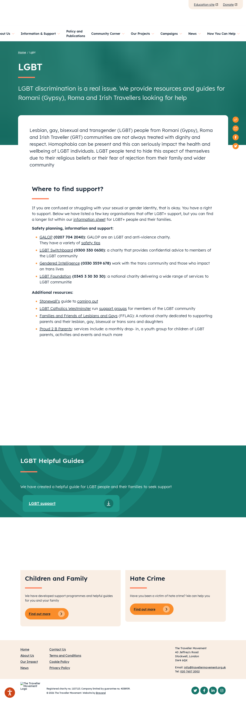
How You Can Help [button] (221, 34)
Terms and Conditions (65, 655)
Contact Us (57, 649)
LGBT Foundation (55, 276)
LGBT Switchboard (56, 250)
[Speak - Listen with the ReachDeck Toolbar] (10, 692)
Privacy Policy (59, 668)
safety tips (90, 242)
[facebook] (236, 137)
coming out (87, 301)
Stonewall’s (50, 301)
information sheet (89, 219)
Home (22, 52)
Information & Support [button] (38, 34)
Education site (206, 5)
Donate (230, 5)
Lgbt (32, 52)
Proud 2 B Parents (56, 328)
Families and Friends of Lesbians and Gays (79, 315)
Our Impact (29, 662)
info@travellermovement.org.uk (205, 667)
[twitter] (236, 146)
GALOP (46, 237)
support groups (113, 308)
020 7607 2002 (190, 671)
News (24, 668)
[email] (236, 128)
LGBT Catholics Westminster (65, 308)
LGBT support (42, 503)
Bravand (101, 692)
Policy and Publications (75, 33)
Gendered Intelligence (60, 263)
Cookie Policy (59, 662)
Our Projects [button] (140, 34)
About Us (27, 655)
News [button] (192, 34)
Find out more (47, 613)
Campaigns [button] (169, 34)
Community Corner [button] (105, 34)
